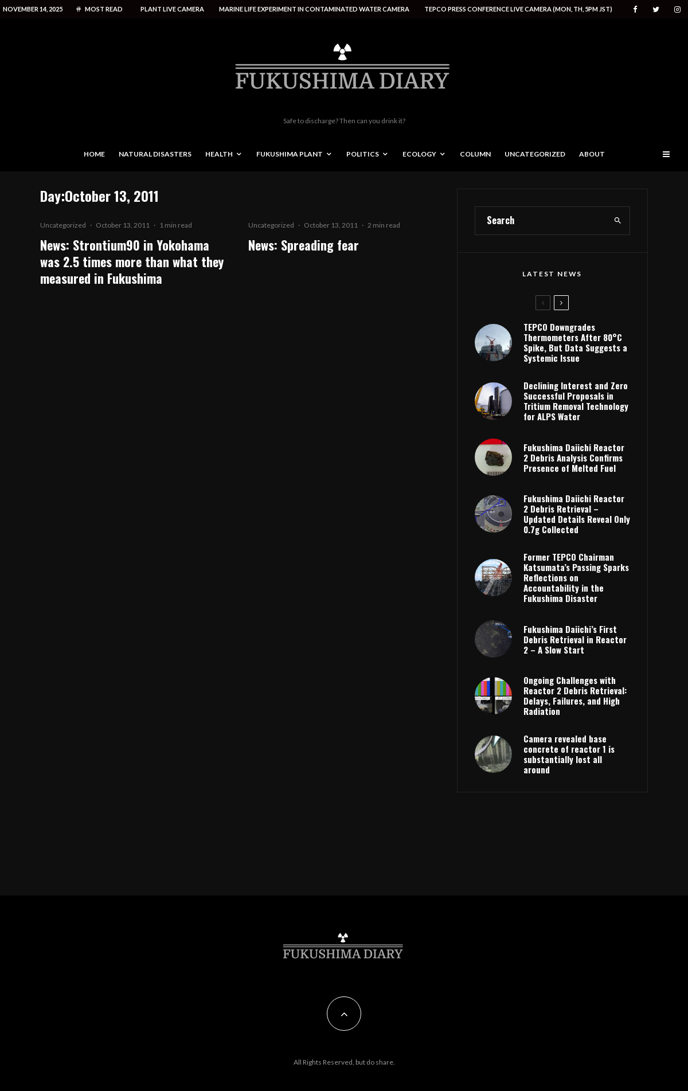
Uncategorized (535, 154)
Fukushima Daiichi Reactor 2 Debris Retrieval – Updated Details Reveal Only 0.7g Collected (576, 513)
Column (475, 154)
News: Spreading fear (303, 245)
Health (219, 154)
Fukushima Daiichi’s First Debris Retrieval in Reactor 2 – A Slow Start (575, 639)
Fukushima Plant (289, 154)
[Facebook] (635, 9)
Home (94, 154)
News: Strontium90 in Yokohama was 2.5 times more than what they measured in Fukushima (132, 262)
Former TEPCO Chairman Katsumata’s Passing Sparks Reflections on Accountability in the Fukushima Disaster (576, 577)
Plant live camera (172, 9)
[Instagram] (677, 9)
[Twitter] (656, 9)
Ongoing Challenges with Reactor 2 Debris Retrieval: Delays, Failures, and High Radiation (575, 695)
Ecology (419, 154)
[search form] (540, 220)
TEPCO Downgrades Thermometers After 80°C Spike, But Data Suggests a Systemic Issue (575, 342)
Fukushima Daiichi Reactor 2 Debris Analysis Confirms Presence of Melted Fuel (573, 457)
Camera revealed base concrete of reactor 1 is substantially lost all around (569, 754)
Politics (362, 154)
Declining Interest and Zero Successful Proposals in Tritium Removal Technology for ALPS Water (575, 400)
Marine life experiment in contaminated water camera (314, 9)
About (592, 154)
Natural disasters (155, 154)
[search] (618, 220)
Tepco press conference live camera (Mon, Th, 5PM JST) (518, 9)
